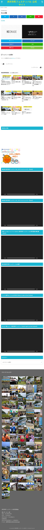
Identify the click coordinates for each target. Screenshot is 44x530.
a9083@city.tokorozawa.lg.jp (13, 521)
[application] (22, 183)
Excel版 (3, 20)
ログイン (13, 58)
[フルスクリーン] (41, 194)
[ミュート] (39, 194)
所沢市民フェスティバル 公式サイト (22, 3)
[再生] (2, 194)
